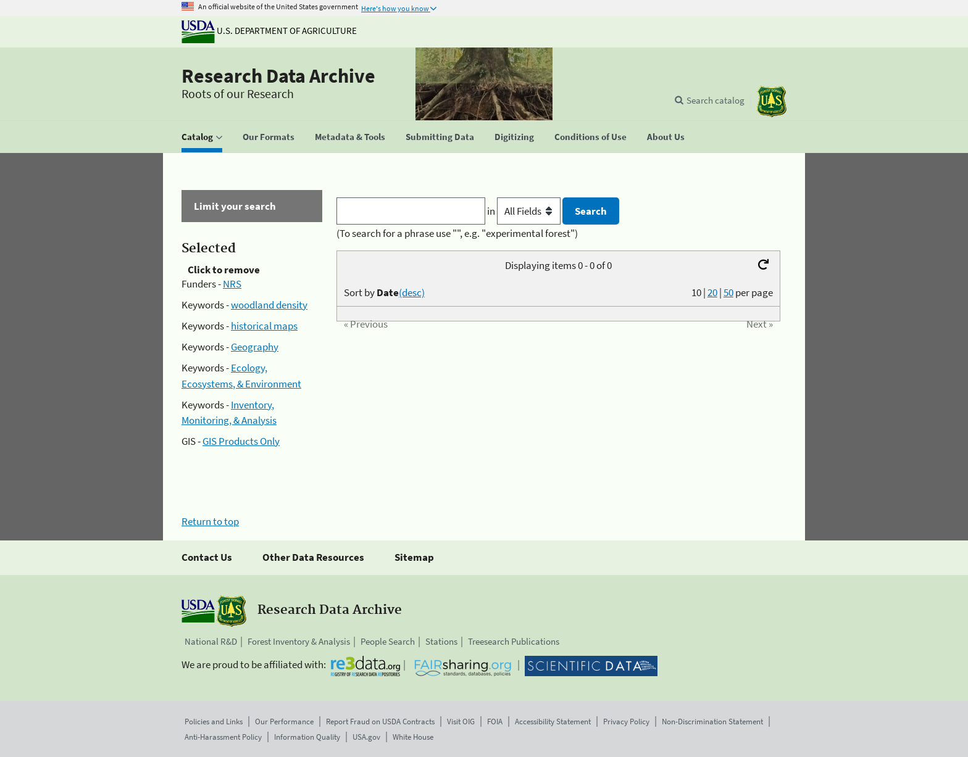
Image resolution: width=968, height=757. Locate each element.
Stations (441, 641)
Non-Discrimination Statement (712, 721)
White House (413, 737)
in (525, 211)
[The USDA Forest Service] (771, 101)
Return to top (210, 521)
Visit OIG (461, 721)
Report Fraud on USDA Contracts (380, 721)
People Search (388, 641)
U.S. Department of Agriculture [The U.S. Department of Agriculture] (269, 30)
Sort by (384, 292)
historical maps (264, 326)
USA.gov (366, 737)
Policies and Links (214, 721)
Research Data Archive (278, 76)
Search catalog (715, 100)
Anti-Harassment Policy (223, 737)
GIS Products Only (241, 441)
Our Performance (284, 721)
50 (728, 292)
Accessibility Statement (553, 721)
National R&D (211, 641)
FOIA (495, 721)
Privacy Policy (626, 721)
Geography (254, 347)
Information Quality (307, 737)
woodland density (269, 305)
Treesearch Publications (513, 641)
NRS (232, 284)
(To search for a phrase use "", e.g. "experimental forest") (457, 233)
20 (712, 292)
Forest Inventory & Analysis (299, 641)
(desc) (412, 292)
